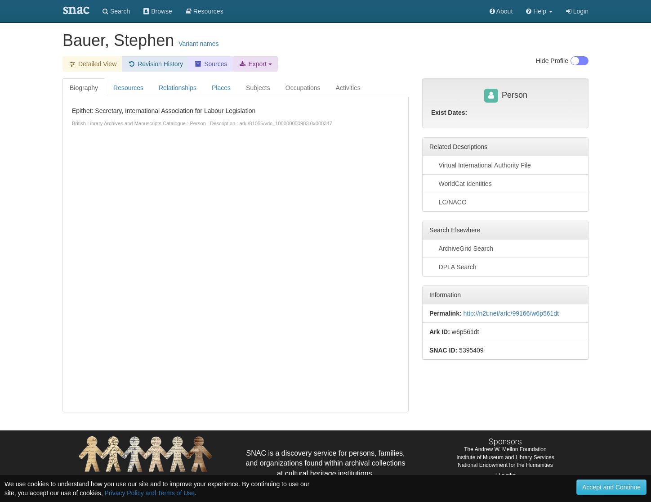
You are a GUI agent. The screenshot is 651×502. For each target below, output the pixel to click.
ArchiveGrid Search (461, 248)
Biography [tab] (84, 87)
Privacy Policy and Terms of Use (150, 493)
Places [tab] (221, 87)
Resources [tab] (128, 87)
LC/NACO (448, 202)
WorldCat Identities (460, 183)
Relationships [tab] (177, 87)
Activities (348, 87)
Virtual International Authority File (480, 165)
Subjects (258, 87)
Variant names (198, 43)
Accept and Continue (611, 487)
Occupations (303, 87)
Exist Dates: (449, 112)
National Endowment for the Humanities (505, 465)
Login (577, 11)
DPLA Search (453, 266)
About (501, 11)
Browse (157, 11)
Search (116, 11)
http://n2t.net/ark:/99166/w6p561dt (511, 313)
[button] (539, 11)
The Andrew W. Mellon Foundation (505, 449)
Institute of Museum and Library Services (505, 457)
